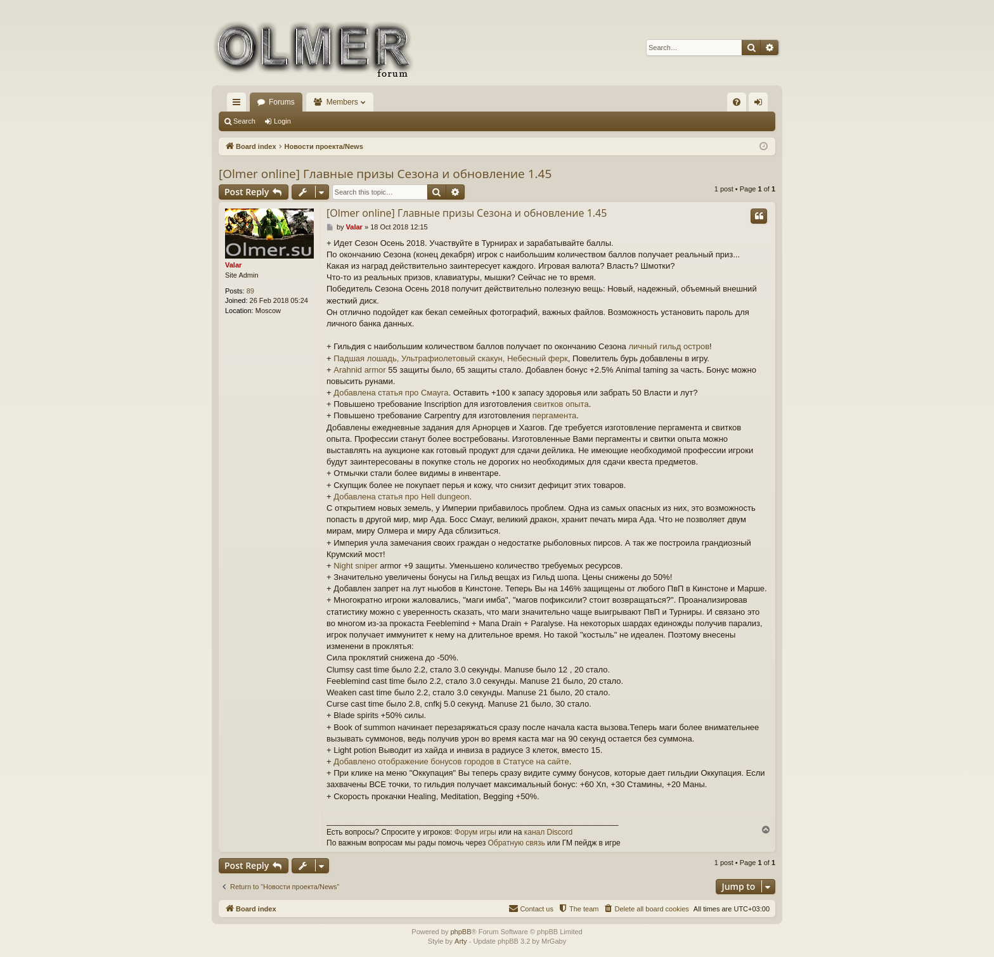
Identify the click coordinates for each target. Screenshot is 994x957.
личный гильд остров (668, 346)
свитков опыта (561, 404)
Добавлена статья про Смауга (390, 392)
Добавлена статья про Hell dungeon (401, 496)
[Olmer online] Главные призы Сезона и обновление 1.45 (385, 173)
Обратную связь (516, 842)
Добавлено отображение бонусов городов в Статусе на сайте (451, 761)
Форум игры (475, 832)
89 (250, 291)
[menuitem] (736, 102)
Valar (233, 265)
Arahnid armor (359, 370)
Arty (461, 941)
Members (342, 102)
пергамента (554, 415)
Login (282, 121)
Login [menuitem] (761, 105)
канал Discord (548, 832)
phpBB (460, 931)
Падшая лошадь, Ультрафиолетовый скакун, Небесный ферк (450, 358)
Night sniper (355, 565)
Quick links (239, 105)
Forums (282, 102)
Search (244, 121)
